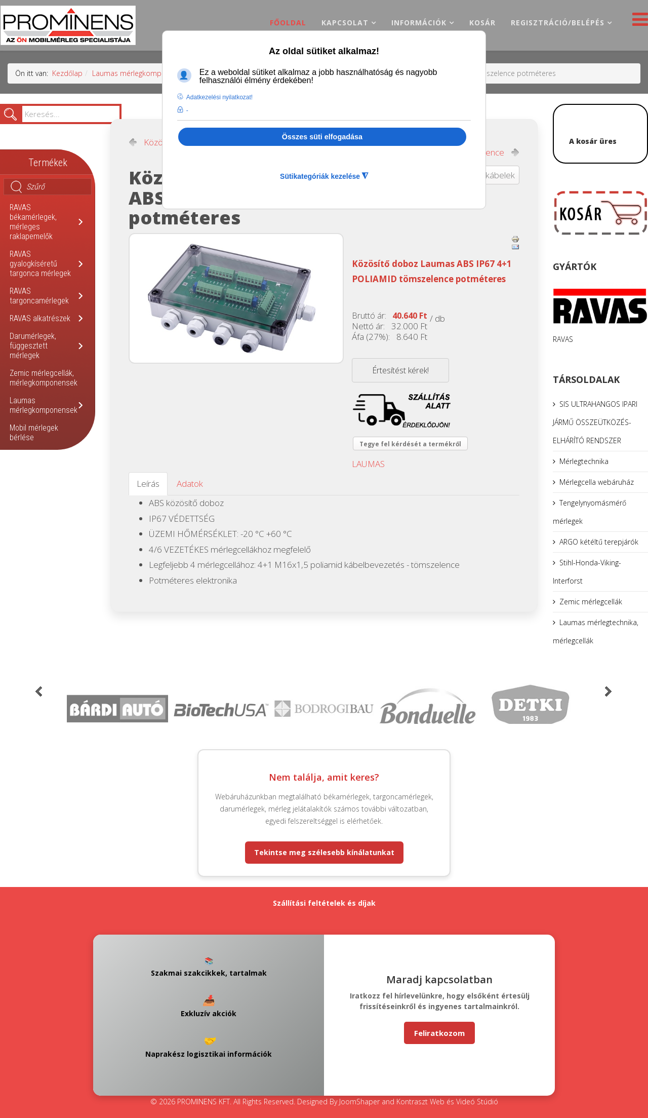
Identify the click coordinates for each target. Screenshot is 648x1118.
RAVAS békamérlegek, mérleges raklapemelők (33, 222)
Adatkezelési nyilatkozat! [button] (219, 97)
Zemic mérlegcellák (590, 601)
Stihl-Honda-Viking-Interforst (587, 572)
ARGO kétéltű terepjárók (598, 542)
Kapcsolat (345, 22)
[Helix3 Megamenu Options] (637, 22)
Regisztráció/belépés (557, 22)
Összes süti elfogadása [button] (322, 137)
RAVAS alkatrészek (40, 318)
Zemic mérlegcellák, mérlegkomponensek (43, 378)
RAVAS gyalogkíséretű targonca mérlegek (40, 263)
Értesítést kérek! (400, 370)
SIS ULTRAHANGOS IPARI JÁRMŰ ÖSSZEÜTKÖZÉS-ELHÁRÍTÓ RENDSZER (595, 422)
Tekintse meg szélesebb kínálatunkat (324, 852)
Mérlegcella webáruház (596, 482)
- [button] (187, 110)
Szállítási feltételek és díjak (324, 903)
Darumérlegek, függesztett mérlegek (33, 345)
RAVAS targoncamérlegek (39, 295)
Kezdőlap (67, 73)
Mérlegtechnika (584, 461)
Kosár (482, 22)
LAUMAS (368, 464)
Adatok (190, 483)
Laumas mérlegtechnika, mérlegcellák (595, 631)
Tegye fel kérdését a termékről (410, 444)
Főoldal (288, 22)
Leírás (148, 483)
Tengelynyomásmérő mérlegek (589, 512)
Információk (419, 22)
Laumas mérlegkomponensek (140, 73)
